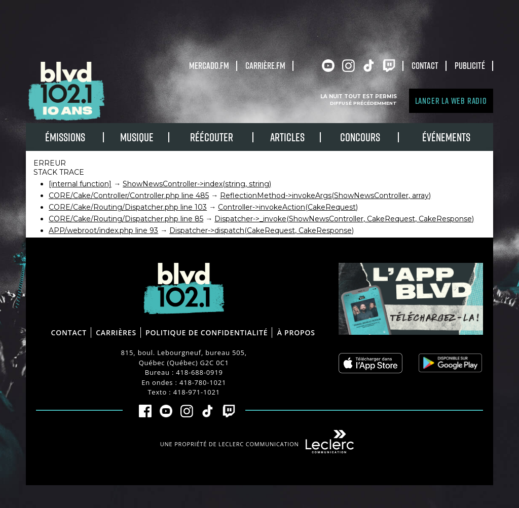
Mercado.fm (209, 65)
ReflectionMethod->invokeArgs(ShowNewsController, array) (325, 195)
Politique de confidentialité (206, 332)
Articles (287, 137)
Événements (446, 137)
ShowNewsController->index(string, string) (197, 183)
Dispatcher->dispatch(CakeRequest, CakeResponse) (261, 230)
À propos (296, 332)
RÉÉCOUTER (211, 137)
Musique (137, 137)
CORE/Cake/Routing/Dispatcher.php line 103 (128, 207)
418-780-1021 (202, 382)
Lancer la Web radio (451, 100)
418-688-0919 (199, 372)
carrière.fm (265, 65)
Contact (425, 65)
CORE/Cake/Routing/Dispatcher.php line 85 (126, 218)
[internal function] (80, 183)
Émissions (65, 137)
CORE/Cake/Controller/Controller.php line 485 (129, 195)
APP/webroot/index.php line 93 (103, 230)
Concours (360, 137)
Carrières (116, 332)
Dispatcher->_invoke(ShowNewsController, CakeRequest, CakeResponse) (344, 218)
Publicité (470, 65)
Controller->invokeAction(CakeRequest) (288, 207)
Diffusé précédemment (363, 103)
